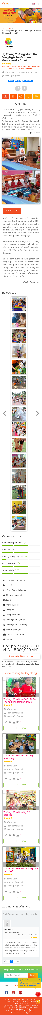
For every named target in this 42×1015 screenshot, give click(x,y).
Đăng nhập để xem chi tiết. (21, 656)
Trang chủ (6, 28)
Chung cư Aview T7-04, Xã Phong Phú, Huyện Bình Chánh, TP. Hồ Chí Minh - (21, 67)
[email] (16, 975)
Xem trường (21, 728)
